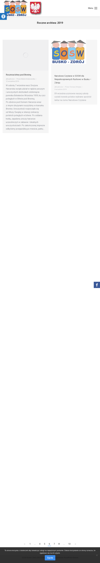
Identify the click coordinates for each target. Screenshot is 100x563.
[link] (3, 16)
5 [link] (44, 544)
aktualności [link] (10, 79)
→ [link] (75, 544)
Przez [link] (26, 79)
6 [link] (49, 544)
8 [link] (59, 544)
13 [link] (69, 544)
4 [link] (39, 544)
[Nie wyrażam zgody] (96, 555)
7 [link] (54, 544)
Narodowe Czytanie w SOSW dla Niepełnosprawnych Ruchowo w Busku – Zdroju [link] (72, 79)
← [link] (25, 544)
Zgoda (50, 558)
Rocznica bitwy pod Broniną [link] (18, 75)
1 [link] (30, 544)
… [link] (35, 544)
